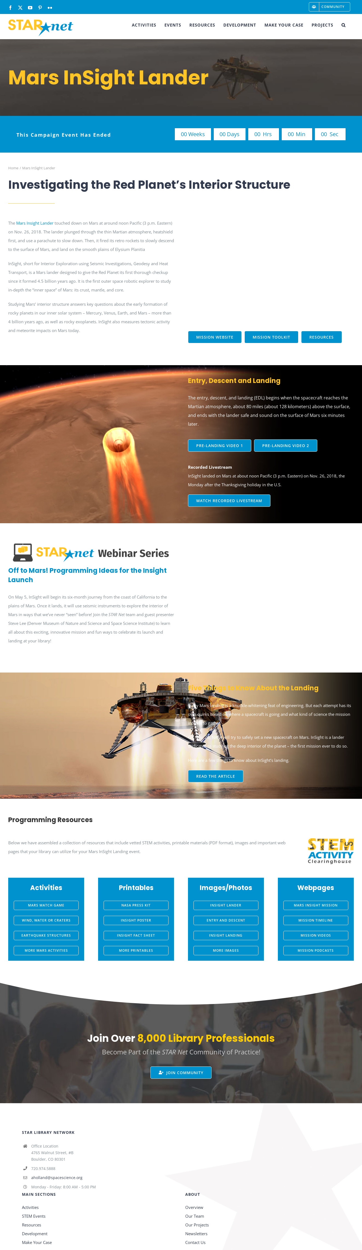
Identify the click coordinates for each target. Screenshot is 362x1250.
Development (34, 1233)
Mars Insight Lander (34, 223)
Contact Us (195, 1242)
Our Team (194, 1216)
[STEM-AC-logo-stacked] (331, 840)
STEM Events (33, 1216)
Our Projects (197, 1225)
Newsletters (196, 1233)
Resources (31, 1225)
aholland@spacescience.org (56, 1177)
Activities (30, 1207)
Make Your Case (37, 1242)
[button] (343, 25)
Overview (194, 1207)
